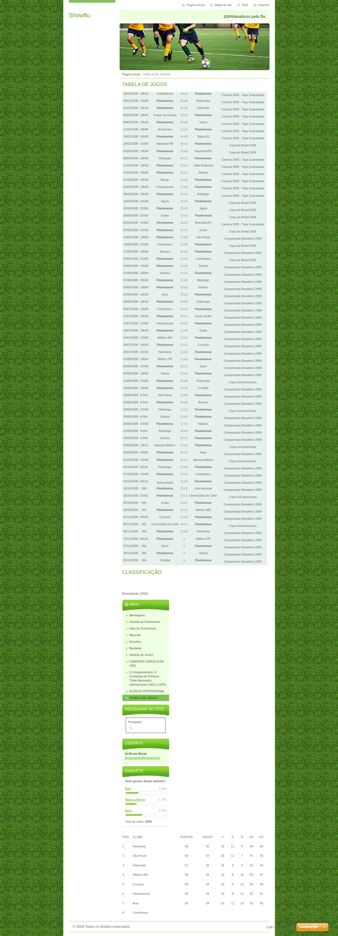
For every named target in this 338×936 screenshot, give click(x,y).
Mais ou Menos (135, 799)
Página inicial (131, 74)
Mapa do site (223, 5)
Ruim (128, 810)
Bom (128, 788)
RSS (245, 5)
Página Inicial (196, 5)
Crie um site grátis (280, 927)
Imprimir (263, 5)
